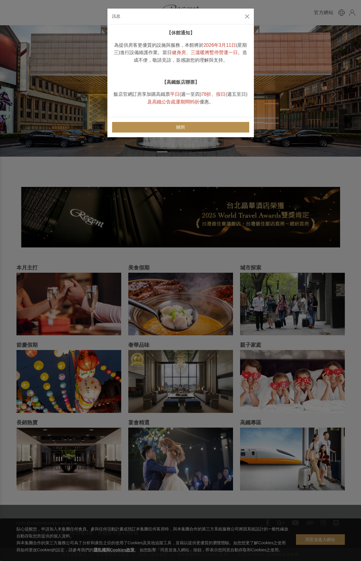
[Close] (247, 16)
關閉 (180, 127)
